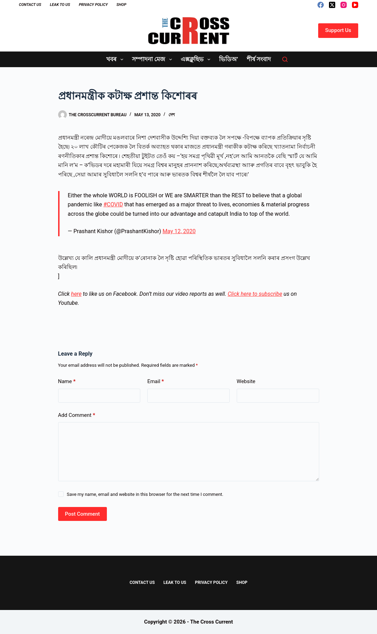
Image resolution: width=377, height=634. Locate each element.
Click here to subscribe (255, 294)
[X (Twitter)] (332, 5)
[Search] (285, 59)
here (76, 294)
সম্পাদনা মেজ (153, 59)
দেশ (171, 114)
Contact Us (30, 4)
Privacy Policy (93, 4)
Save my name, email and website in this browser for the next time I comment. (145, 494)
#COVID (113, 204)
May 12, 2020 (179, 231)
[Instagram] (343, 5)
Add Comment (76, 415)
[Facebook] (320, 5)
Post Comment (82, 514)
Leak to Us (60, 4)
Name (67, 381)
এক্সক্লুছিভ (197, 59)
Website (246, 381)
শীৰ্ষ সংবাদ (259, 59)
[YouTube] (355, 5)
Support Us (338, 30)
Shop (121, 4)
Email (155, 381)
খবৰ (116, 59)
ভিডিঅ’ (228, 59)
